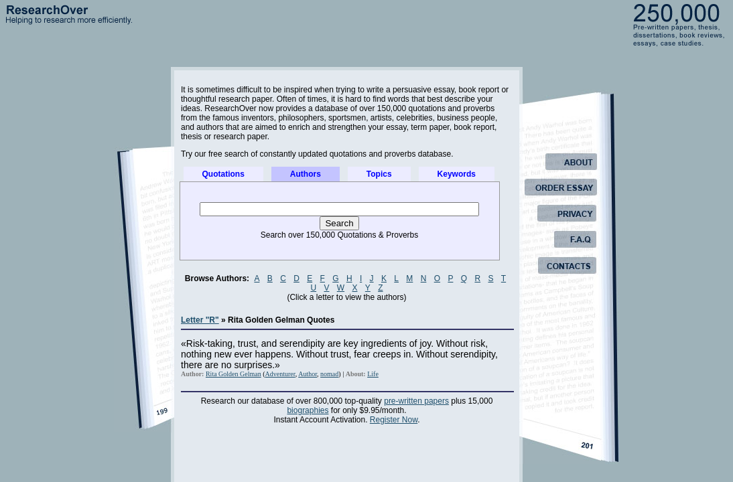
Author (307, 374)
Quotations (223, 174)
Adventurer (280, 374)
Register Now (393, 419)
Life (373, 374)
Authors (305, 174)
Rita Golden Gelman (233, 374)
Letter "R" (200, 320)
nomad (329, 374)
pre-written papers (416, 401)
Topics (379, 174)
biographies (307, 410)
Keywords (457, 174)
